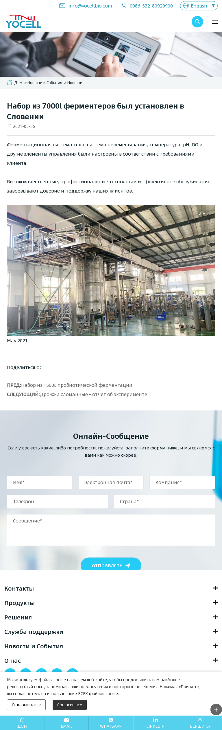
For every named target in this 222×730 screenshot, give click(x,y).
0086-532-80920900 (151, 5)
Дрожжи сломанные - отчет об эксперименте (93, 394)
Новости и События (44, 82)
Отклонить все (26, 704)
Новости (74, 82)
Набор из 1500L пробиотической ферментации (76, 385)
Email (67, 726)
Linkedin (155, 726)
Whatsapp (111, 726)
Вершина (200, 726)
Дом (18, 82)
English (199, 5)
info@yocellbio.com (90, 5)
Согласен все (69, 704)
